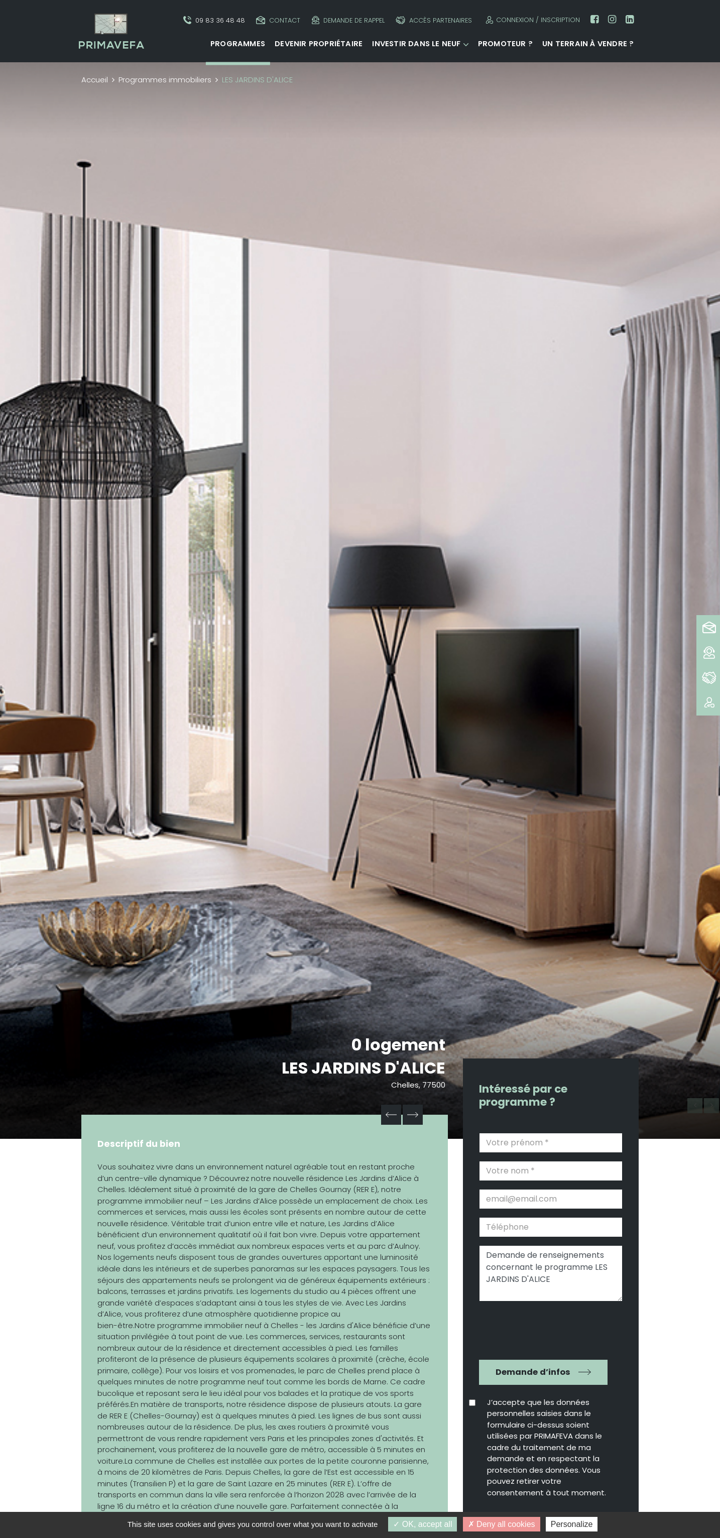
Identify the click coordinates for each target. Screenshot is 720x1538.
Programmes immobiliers (164, 79)
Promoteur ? (505, 44)
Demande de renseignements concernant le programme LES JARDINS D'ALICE (551, 1273)
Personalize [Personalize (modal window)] (572, 1524)
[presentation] (544, 1329)
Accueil (94, 79)
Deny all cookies (501, 1524)
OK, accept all (422, 1524)
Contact (278, 20)
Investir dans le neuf (416, 44)
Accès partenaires (434, 20)
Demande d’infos (533, 1372)
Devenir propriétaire (319, 44)
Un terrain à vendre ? (588, 44)
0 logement (398, 1044)
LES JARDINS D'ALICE (363, 1067)
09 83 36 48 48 (214, 20)
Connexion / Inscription (531, 20)
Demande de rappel (348, 20)
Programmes (237, 44)
